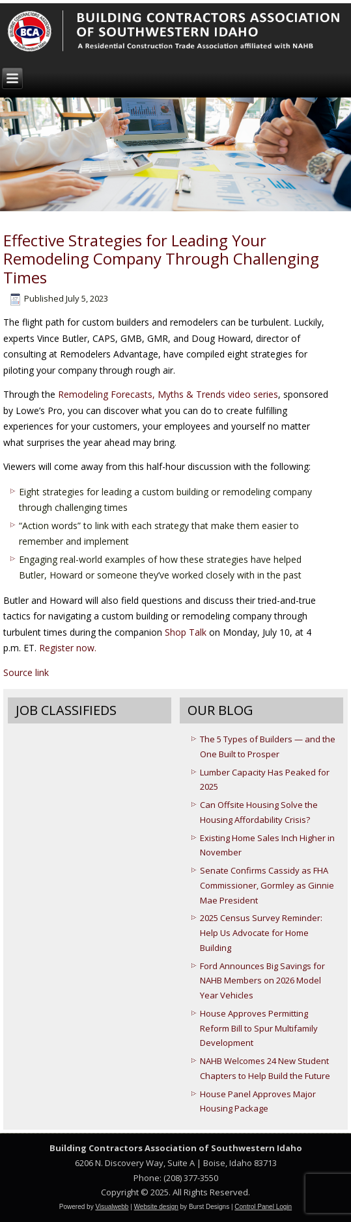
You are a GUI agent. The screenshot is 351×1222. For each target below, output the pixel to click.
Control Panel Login (263, 1206)
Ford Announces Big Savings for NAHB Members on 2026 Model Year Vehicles (262, 981)
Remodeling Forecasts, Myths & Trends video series (168, 394)
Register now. (67, 648)
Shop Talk (185, 632)
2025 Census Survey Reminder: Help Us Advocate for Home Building (261, 933)
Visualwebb (111, 1206)
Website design (156, 1206)
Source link (26, 672)
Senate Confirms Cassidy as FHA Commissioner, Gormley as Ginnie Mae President (267, 885)
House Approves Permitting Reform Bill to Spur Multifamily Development (259, 1028)
